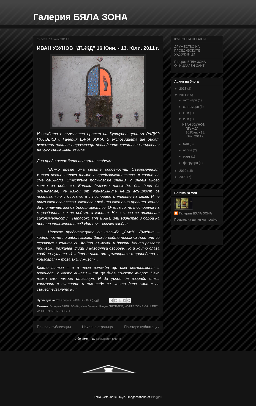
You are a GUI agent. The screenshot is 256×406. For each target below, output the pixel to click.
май (186, 144)
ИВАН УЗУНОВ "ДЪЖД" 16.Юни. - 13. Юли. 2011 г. (98, 48)
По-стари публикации (142, 327)
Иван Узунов (89, 306)
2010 (183, 170)
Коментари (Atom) (108, 338)
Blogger (156, 397)
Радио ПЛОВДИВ (111, 306)
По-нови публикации (54, 327)
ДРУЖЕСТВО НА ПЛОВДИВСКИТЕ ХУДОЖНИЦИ (187, 50)
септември (191, 106)
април (188, 150)
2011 (183, 95)
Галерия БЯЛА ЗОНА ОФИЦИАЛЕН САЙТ (190, 63)
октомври (190, 100)
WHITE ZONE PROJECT (53, 311)
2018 (183, 88)
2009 (183, 177)
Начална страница (97, 327)
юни (186, 119)
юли (186, 113)
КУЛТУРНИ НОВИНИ (190, 39)
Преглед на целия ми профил (196, 219)
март (187, 156)
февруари (191, 163)
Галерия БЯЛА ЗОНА (80, 17)
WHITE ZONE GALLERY (141, 306)
